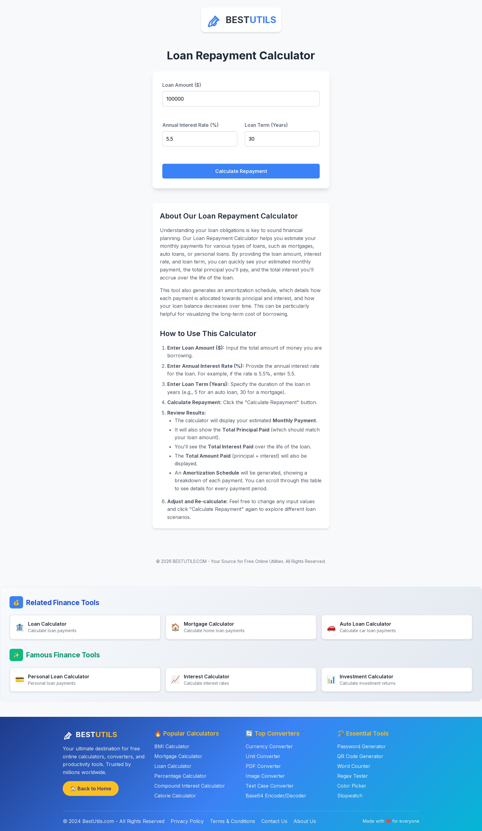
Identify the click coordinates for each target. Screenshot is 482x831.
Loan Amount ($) (181, 85)
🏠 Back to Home (90, 788)
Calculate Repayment (241, 171)
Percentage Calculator (180, 776)
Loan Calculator (173, 766)
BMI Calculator (171, 746)
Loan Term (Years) (266, 125)
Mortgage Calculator (178, 756)
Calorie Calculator (175, 796)
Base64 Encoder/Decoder (276, 796)
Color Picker (351, 786)
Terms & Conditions (232, 821)
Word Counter (353, 766)
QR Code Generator (360, 756)
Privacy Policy (187, 821)
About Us (305, 821)
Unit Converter (263, 756)
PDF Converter (263, 766)
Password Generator (361, 746)
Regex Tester (352, 776)
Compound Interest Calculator (189, 786)
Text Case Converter (270, 786)
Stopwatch (349, 796)
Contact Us (274, 821)
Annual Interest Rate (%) (190, 125)
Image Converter (265, 776)
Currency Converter (269, 746)
